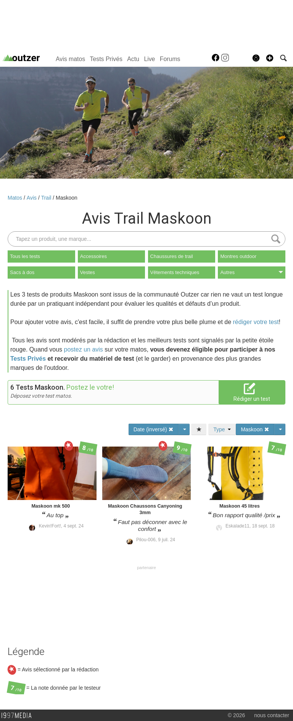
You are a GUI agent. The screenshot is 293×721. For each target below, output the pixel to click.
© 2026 (236, 715)
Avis (32, 198)
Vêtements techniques (175, 272)
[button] (270, 58)
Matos (16, 198)
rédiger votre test (256, 322)
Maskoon (66, 198)
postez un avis (83, 349)
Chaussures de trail (171, 256)
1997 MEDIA (18, 715)
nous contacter (271, 715)
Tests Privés (106, 59)
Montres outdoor (238, 256)
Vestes (87, 272)
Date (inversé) (154, 429)
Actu (133, 59)
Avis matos (70, 59)
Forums (170, 59)
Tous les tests (25, 256)
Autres (251, 272)
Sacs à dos (22, 272)
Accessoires (93, 256)
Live (149, 59)
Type (222, 429)
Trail (47, 198)
